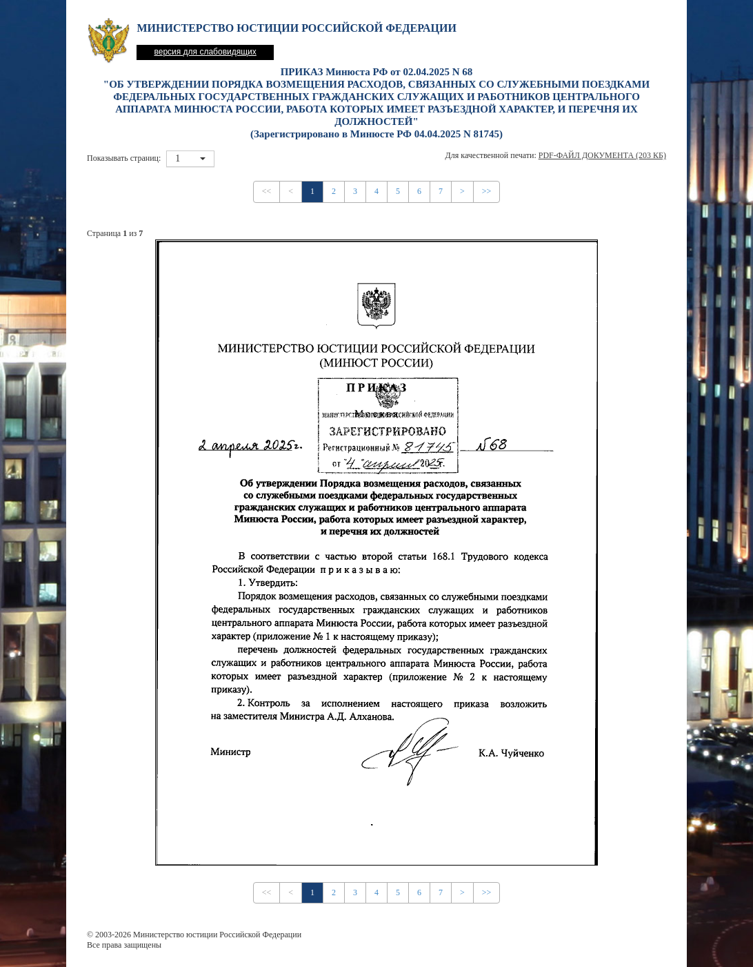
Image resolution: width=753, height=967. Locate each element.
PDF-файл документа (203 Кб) (602, 155)
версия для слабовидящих (205, 52)
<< (267, 191)
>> (487, 191)
